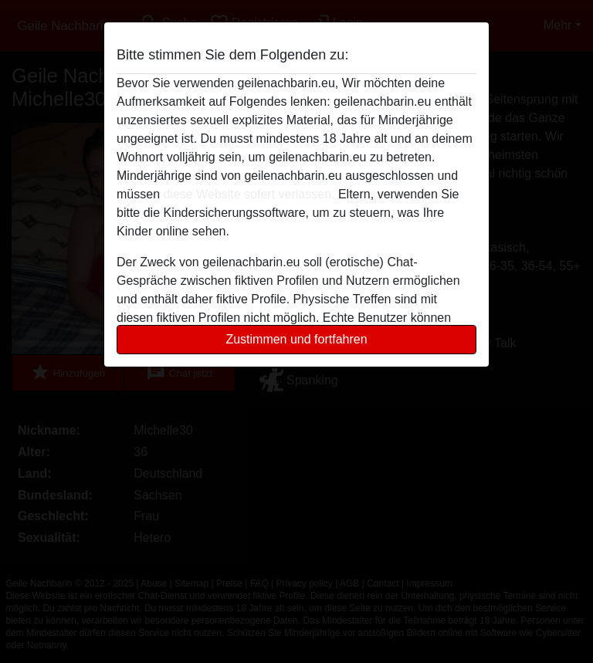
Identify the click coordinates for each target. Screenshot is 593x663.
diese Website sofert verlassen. (248, 194)
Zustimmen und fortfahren (296, 339)
